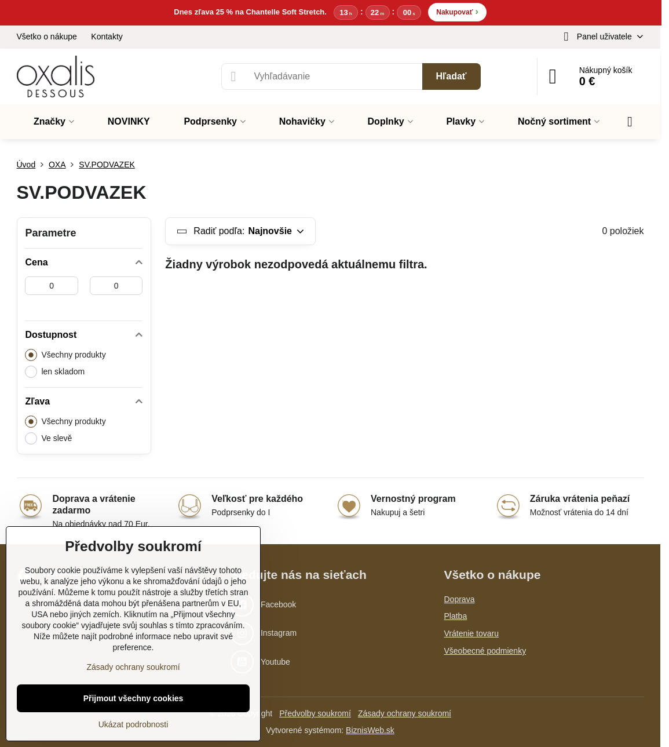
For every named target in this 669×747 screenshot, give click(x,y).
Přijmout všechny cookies (133, 698)
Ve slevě (48, 438)
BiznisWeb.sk (370, 730)
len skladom (55, 372)
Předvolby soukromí (315, 713)
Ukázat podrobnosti (133, 724)
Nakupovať (457, 11)
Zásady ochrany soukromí (404, 713)
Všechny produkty (65, 355)
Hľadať (451, 76)
